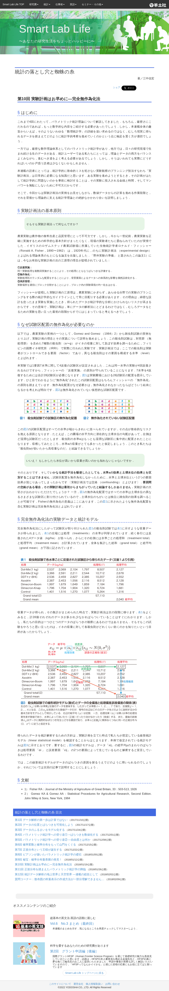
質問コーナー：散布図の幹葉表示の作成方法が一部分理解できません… (60, 879)
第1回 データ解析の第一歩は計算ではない (41, 819)
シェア (116, 87)
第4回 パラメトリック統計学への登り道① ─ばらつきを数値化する (57, 834)
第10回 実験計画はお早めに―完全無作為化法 (44, 864)
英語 (73, 4)
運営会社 (78, 983)
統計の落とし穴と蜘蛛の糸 (44, 71)
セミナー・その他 (92, 4)
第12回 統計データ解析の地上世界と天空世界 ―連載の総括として (57, 874)
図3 (25, 745)
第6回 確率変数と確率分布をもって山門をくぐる (46, 844)
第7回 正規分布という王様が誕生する (39, 849)
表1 (119, 528)
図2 (57, 389)
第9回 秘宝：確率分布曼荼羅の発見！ (39, 859)
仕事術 (60, 4)
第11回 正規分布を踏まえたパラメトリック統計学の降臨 (51, 869)
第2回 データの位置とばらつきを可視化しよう (44, 824)
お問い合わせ (112, 983)
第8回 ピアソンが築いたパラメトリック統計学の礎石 (48, 854)
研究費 (33, 4)
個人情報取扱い (94, 983)
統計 (47, 4)
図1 (84, 375)
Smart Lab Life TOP (13, 4)
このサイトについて (60, 983)
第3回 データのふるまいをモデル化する (40, 829)
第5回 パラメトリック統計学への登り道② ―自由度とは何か (53, 839)
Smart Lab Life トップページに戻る (84, 973)
